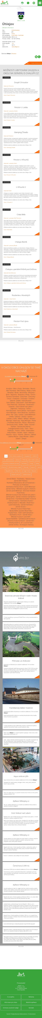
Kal (12, 415)
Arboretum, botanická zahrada (11, 463)
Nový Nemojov (26, 421)
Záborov (27, 435)
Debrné (12, 401)
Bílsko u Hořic (31, 391)
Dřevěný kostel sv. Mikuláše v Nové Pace (20, 503)
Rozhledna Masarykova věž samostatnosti (20, 483)
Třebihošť (10, 431)
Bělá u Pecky (17, 389)
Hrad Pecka (20, 493)
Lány (15, 415)
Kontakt (31, 1008)
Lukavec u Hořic (11, 419)
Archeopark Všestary (26, 525)
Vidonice (31, 433)
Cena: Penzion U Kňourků (10, 175)
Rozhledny (24, 463)
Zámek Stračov (21, 507)
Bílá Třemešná (11, 391)
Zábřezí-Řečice (13, 437)
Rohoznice (31, 423)
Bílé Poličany (21, 391)
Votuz (15, 435)
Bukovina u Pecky (23, 395)
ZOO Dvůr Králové (29, 491)
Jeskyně (33, 467)
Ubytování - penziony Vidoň (10, 163)
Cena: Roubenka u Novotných (11, 309)
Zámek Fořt (30, 521)
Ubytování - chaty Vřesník (10, 299)
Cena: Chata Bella (8, 229)
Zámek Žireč (10, 499)
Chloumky (31, 397)
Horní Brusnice (11, 411)
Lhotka (11, 417)
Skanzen (17, 460)
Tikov (31, 429)
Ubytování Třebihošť (8, 136)
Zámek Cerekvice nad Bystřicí (25, 497)
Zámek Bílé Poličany (20, 481)
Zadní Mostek (23, 437)
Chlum (9, 399)
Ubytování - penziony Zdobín (10, 111)
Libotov (23, 417)
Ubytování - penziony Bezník (10, 245)
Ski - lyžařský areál (8, 460)
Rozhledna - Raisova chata (26, 479)
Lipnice (29, 417)
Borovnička (23, 393)
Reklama (31, 997)
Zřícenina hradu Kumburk (16, 521)
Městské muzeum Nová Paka (20, 509)
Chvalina (31, 399)
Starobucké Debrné (23, 427)
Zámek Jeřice (10, 497)
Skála (26, 425)
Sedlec (21, 425)
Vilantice (9, 435)
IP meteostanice (32, 1014)
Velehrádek (30, 431)
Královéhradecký (15, 30)
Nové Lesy (16, 421)
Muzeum (34, 471)
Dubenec (12, 407)
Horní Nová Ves (23, 413)
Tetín (26, 429)
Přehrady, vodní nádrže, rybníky (31, 460)
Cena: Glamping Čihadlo (9, 147)
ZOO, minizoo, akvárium (16, 456)
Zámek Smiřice (14, 525)
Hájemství (14, 409)
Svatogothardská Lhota (16, 429)
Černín (33, 395)
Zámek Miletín (11, 479)
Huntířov (32, 413)
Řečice (24, 423)
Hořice (13, 33)
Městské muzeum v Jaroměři (20, 517)
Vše (6, 456)
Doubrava (22, 405)
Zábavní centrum (15, 474)
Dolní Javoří (20, 403)
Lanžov (21, 415)
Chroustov (13, 53)
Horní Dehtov (21, 411)
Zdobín (18, 439)
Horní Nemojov (11, 413)
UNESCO (34, 456)
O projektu (10, 997)
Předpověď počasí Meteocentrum (19, 1014)
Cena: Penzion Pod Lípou (10, 332)
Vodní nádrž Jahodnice (25, 513)
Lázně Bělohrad (30, 415)
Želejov (24, 439)
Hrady (31, 463)
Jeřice (8, 415)
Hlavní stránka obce (36, 63)
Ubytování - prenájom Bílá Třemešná (12, 218)
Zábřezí (33, 435)
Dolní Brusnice (26, 401)
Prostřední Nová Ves (14, 423)
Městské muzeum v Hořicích (26, 489)
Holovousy (21, 409)
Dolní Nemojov (30, 403)
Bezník (33, 389)
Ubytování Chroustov (9, 86)
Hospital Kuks (12, 513)
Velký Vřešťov (11, 433)
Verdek (19, 433)
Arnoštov (9, 389)
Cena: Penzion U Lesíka (9, 120)
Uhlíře (23, 431)
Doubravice (30, 405)
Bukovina (14, 395)
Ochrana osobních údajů (11, 1008)
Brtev (7, 395)
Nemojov (9, 421)
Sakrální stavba (27, 474)
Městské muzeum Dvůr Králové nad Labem (20, 495)
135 (13, 43)
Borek (17, 393)
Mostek (32, 419)
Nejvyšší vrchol (9, 471)
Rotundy (26, 467)
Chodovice (16, 399)
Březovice (31, 393)
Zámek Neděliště (11, 519)
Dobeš (18, 401)
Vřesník (20, 435)
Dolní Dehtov (10, 403)
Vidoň (25, 433)
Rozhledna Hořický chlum (14, 487)
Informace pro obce (10, 1002)
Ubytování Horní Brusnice (10, 273)
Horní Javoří (31, 411)
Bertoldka (26, 389)
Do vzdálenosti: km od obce (15, 376)
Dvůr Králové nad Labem (24, 407)
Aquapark (27, 456)
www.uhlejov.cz (15, 46)
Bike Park (18, 471)
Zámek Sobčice (14, 501)
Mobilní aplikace (31, 1002)
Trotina (17, 431)
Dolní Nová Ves (12, 405)
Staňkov (13, 427)
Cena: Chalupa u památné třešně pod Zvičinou (15, 283)
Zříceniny (3, 467)
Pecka (34, 421)
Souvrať (31, 425)
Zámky (37, 463)
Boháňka (10, 393)
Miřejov (26, 419)
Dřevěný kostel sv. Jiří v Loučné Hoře (20, 523)
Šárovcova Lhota (12, 425)
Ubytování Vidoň (7, 190)
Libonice (17, 417)
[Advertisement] (21, 352)
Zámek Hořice (10, 489)
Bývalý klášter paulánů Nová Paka (20, 511)
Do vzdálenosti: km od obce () (16, 443)
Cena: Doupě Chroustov (9, 95)
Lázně (39, 467)
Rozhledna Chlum (15, 515)
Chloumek (23, 397)
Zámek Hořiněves (27, 505)
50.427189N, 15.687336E (17, 35)
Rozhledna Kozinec (26, 501)
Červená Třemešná (12, 397)
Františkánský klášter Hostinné (26, 499)
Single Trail (26, 471)
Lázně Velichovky (14, 505)
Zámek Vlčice (27, 515)
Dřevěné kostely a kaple (15, 467)
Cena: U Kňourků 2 (8, 202)
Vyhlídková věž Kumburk (27, 519)
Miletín (20, 419)
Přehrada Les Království (20, 485)
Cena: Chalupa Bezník (9, 257)
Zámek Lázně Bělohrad (14, 491)
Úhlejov (8, 24)
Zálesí (32, 437)
